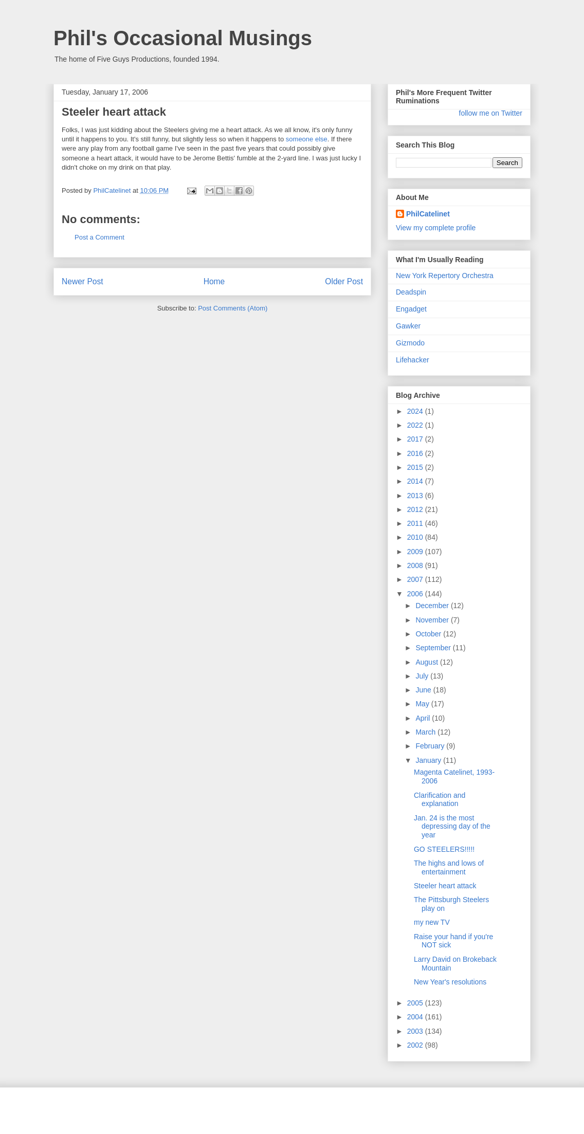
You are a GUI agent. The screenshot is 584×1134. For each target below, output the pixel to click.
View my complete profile (436, 228)
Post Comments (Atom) (232, 308)
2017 (416, 439)
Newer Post (82, 281)
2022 (416, 425)
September (433, 648)
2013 (416, 495)
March (426, 732)
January (429, 760)
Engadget (411, 309)
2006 (416, 594)
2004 (416, 1017)
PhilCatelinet (428, 214)
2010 (416, 537)
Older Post (344, 281)
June (424, 690)
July (422, 676)
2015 (416, 467)
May (423, 704)
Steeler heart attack (445, 886)
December (432, 605)
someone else (306, 139)
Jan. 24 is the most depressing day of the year (452, 826)
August (427, 662)
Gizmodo (410, 343)
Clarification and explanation (439, 799)
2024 (416, 411)
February (430, 746)
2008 (416, 565)
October (429, 634)
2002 (416, 1045)
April (423, 718)
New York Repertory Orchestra (445, 275)
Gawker (408, 326)
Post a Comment (99, 237)
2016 (416, 453)
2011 (416, 523)
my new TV (432, 922)
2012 (416, 509)
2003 (416, 1031)
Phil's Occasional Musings (182, 38)
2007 (416, 579)
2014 (416, 481)
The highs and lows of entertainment (449, 867)
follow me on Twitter (490, 113)
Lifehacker (412, 360)
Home (214, 281)
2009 (416, 551)
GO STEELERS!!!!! (444, 849)
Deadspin (411, 292)
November (432, 620)
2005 (416, 1003)
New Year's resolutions (450, 982)
